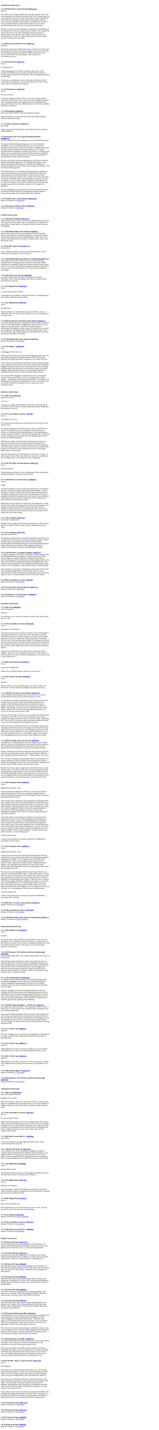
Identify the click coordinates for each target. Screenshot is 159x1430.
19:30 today (20, 341)
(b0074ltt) (29, 414)
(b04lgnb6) (23, 930)
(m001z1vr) (41, 1005)
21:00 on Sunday (21, 919)
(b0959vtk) (17, 396)
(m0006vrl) (25, 782)
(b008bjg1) (22, 1029)
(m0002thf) (35, 740)
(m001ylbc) (19, 111)
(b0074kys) (34, 231)
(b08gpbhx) (17, 607)
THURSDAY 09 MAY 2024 (10, 1089)
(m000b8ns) (32, 479)
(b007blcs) (25, 662)
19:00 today (20, 200)
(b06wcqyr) (27, 1149)
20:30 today (20, 1426)
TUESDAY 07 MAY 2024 (9, 604)
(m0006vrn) (26, 846)
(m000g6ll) (22, 1264)
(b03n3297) (36, 693)
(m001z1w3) (25, 246)
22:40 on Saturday (22, 1216)
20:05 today (20, 589)
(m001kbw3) (29, 1339)
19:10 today (20, 912)
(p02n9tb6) (28, 275)
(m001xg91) (20, 62)
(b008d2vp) (22, 1056)
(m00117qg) (37, 1361)
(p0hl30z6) (26, 677)
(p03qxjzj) (26, 978)
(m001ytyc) (25, 124)
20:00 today (20, 208)
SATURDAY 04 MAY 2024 (10, 5)
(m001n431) (31, 1313)
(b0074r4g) (21, 518)
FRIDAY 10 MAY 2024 (9, 1238)
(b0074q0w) (30, 1112)
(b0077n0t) (23, 1180)
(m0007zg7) (37, 552)
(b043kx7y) (42, 321)
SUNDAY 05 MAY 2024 (9, 215)
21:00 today (20, 596)
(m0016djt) (5, 954)
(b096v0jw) (23, 1300)
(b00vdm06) (17, 1092)
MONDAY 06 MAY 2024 (9, 392)
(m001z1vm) (23, 1242)
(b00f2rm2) (30, 43)
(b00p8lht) (22, 1164)
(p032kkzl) (22, 1198)
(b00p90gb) (23, 286)
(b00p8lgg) (30, 1136)
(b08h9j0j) (22, 1277)
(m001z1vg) (34, 463)
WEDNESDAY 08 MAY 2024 (11, 926)
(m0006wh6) (20, 346)
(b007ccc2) (45, 259)
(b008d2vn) (22, 1043)
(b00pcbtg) (22, 303)
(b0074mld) (30, 624)
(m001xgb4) (20, 89)
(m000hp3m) (5, 138)
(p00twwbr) (25, 219)
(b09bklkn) (23, 1289)
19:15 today (20, 582)
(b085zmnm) (32, 9)
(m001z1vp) (23, 1253)
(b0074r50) (21, 532)
